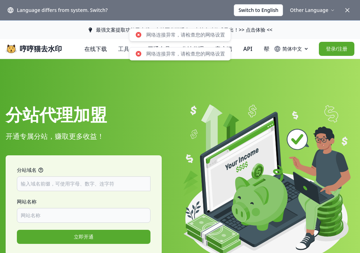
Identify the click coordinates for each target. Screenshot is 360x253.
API (247, 49)
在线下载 (95, 49)
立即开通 (84, 236)
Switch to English (258, 10)
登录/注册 (336, 48)
